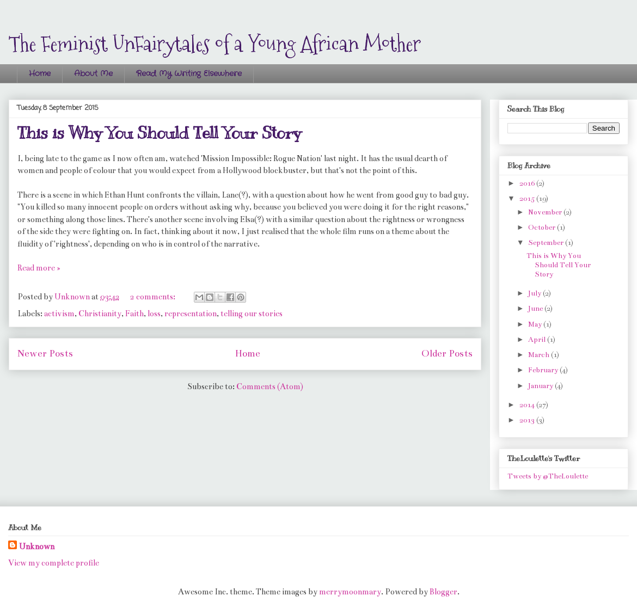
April (537, 339)
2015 (527, 198)
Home (40, 73)
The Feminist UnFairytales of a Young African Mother (215, 43)
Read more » (38, 268)
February (544, 370)
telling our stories (251, 313)
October (542, 227)
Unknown (36, 546)
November (546, 212)
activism (59, 313)
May (535, 324)
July (535, 293)
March (539, 355)
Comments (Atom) (269, 386)
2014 (527, 405)
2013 (527, 420)
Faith (134, 313)
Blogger (443, 592)
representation (190, 313)
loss (154, 313)
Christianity (99, 313)
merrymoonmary (350, 592)
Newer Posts (45, 353)
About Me (93, 73)
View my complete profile (53, 563)
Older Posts (447, 353)
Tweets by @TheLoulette (547, 476)
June (536, 308)
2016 (527, 183)
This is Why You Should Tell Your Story (159, 132)
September (546, 242)
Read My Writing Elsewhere (189, 73)
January (541, 386)
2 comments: (153, 297)
